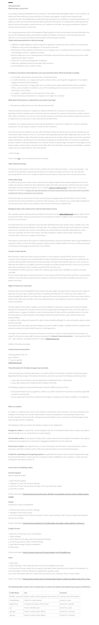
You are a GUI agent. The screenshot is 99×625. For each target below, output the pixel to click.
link (19, 158)
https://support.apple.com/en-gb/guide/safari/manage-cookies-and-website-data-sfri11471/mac (56, 579)
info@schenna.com (52, 339)
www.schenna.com (66, 214)
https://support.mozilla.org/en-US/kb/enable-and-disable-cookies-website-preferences (53, 523)
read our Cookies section (58, 188)
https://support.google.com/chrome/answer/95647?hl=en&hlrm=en (47, 552)
